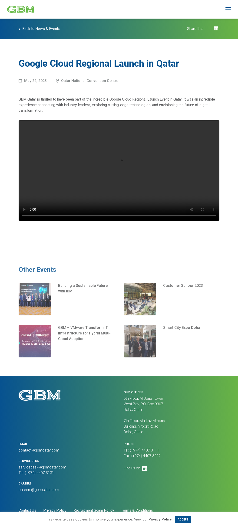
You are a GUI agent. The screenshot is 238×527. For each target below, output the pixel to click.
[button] (228, 9)
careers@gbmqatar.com (39, 490)
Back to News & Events (41, 28)
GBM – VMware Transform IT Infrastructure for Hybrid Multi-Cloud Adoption (84, 343)
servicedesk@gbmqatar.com (42, 467)
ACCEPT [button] (183, 519)
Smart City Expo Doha (181, 338)
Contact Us (27, 510)
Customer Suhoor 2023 (183, 296)
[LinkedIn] (216, 28)
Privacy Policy (54, 510)
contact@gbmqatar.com (39, 450)
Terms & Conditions (137, 510)
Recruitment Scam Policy (93, 510)
